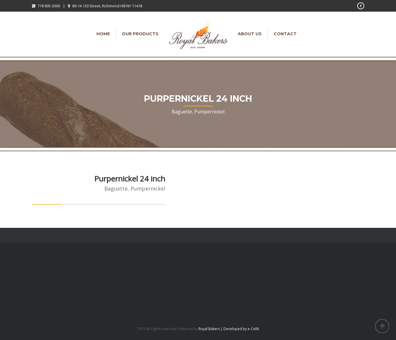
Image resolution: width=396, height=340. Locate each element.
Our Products (140, 33)
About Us (250, 33)
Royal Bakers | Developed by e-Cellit (228, 328)
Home (103, 33)
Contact (285, 33)
